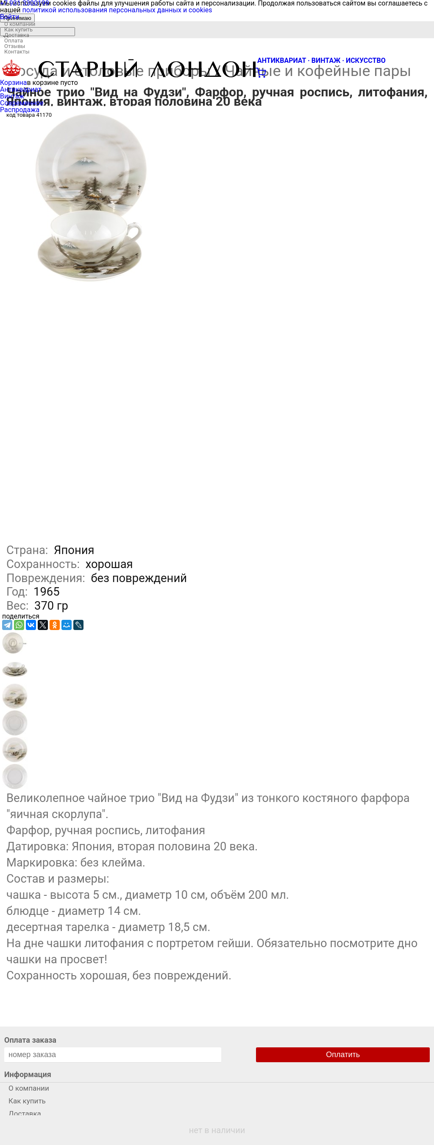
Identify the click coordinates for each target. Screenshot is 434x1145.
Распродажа (19, 110)
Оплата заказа (30, 1039)
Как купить (18, 29)
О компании (19, 24)
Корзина (13, 83)
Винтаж (12, 96)
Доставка (16, 35)
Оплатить (343, 1054)
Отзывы (14, 46)
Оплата (13, 40)
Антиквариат (21, 89)
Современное (22, 103)
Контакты (17, 51)
